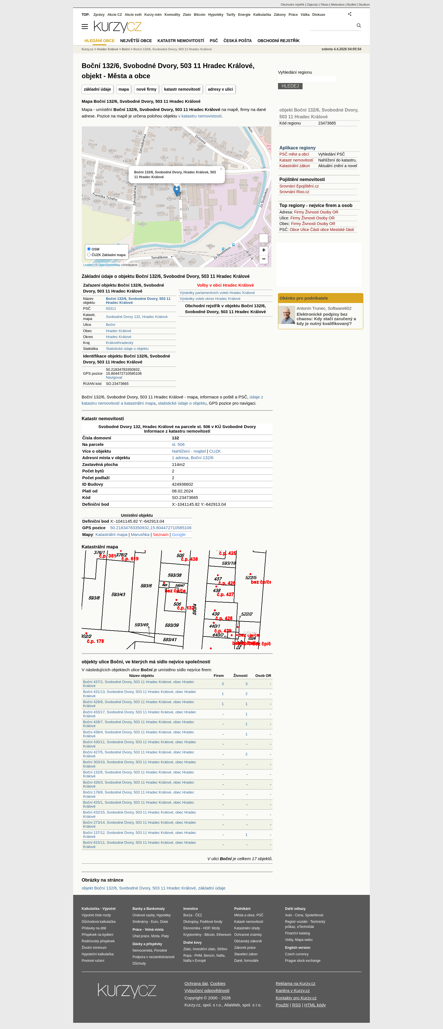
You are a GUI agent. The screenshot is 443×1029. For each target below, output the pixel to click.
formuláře (251, 961)
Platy (165, 936)
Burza (187, 915)
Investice (190, 909)
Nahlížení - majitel (189, 451)
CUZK (215, 451)
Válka (305, 15)
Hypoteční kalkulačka (98, 954)
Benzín (209, 956)
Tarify (230, 15)
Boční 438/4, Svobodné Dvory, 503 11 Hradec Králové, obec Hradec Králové (138, 734)
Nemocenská (142, 950)
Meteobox (338, 4)
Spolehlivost (314, 915)
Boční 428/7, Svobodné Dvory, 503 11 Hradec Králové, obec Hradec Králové (138, 724)
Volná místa (154, 930)
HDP (206, 928)
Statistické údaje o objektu (127, 348)
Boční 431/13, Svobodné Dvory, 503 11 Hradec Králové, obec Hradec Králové (139, 694)
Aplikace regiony (297, 147)
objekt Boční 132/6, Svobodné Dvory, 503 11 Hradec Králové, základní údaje (153, 888)
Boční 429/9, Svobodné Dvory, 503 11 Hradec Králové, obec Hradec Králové (138, 704)
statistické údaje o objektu (182, 403)
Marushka (140, 534)
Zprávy (99, 15)
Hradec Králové (118, 331)
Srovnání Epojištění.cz (299, 186)
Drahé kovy (192, 943)
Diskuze (318, 15)
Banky (138, 909)
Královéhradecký (119, 343)
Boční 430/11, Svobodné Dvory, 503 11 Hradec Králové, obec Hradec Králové (139, 744)
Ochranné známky (248, 935)
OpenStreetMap (109, 265)
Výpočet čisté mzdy (96, 915)
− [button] (264, 259)
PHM (198, 956)
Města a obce (244, 915)
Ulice (304, 229)
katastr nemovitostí (182, 89)
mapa (124, 89)
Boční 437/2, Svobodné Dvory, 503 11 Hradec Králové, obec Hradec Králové (138, 684)
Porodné (160, 950)
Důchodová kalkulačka (99, 922)
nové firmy (146, 89)
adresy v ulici (220, 89)
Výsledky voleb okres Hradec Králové (210, 299)
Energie (244, 15)
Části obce (319, 229)
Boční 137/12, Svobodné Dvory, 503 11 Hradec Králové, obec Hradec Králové (139, 834)
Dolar (164, 922)
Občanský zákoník (248, 941)
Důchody (139, 963)
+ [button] (264, 251)
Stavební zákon (246, 954)
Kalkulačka (262, 15)
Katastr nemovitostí (296, 160)
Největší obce (136, 40)
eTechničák (305, 927)
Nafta (220, 956)
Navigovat (114, 377)
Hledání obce (99, 40)
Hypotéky (215, 15)
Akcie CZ (114, 15)
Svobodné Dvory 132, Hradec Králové (137, 317)
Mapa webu (303, 940)
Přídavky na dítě (94, 928)
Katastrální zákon (294, 165)
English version (297, 948)
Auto (288, 915)
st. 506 (178, 444)
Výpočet (109, 909)
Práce (293, 15)
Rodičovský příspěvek (98, 941)
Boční (110, 324)
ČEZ (198, 915)
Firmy (299, 212)
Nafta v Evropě (194, 961)
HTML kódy (315, 1004)
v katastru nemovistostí (200, 116)
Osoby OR (329, 212)
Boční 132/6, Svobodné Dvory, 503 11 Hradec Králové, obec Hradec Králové (138, 774)
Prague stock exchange (302, 961)
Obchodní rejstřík (293, 4)
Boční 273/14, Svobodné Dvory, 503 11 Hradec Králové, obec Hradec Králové (139, 824)
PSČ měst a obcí (294, 154)
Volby (289, 940)
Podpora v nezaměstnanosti (154, 957)
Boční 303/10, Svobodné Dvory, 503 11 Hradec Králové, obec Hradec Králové (139, 764)
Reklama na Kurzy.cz (296, 983)
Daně (238, 961)
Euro (154, 922)
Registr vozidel (296, 922)
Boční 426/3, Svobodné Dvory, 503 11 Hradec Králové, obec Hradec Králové (138, 784)
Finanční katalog (297, 933)
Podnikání (242, 909)
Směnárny (140, 922)
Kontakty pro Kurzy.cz (296, 997)
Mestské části (342, 229)
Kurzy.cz (87, 49)
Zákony (280, 15)
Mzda (155, 936)
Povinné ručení (93, 961)
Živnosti (312, 212)
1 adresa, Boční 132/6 (193, 457)
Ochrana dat (196, 983)
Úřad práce (141, 936)
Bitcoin (199, 15)
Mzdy (216, 928)
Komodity (172, 15)
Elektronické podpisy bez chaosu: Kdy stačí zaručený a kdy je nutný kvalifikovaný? (326, 318)
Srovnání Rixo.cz (294, 191)
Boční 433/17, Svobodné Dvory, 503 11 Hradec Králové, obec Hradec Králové (139, 714)
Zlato (187, 15)
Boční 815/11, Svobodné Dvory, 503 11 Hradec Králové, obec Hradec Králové (139, 844)
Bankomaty (155, 909)
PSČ (214, 40)
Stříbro (222, 949)
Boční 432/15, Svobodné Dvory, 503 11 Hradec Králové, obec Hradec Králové (139, 814)
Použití (282, 1004)
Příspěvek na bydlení (97, 935)
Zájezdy (312, 4)
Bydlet (351, 4)
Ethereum (223, 935)
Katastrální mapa (111, 534)
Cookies (217, 983)
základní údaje (97, 89)
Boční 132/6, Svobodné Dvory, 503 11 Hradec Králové (172, 49)
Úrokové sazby (144, 915)
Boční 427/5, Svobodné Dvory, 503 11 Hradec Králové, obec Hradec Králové (138, 754)
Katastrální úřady (247, 928)
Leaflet (88, 265)
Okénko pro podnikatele (304, 298)
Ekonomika (191, 928)
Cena (299, 915)
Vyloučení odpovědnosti (206, 990)
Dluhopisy (190, 922)
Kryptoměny (192, 935)
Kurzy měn (153, 15)
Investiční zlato (204, 949)
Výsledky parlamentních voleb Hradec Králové (217, 293)
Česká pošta (237, 40)
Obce (294, 229)
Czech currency (297, 954)
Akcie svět (133, 15)
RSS (296, 1004)
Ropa (187, 956)
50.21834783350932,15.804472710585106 (151, 527)
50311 (111, 308)
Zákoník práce (245, 948)
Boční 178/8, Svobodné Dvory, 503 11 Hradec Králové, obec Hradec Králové (138, 794)
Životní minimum (94, 948)
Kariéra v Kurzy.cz (293, 990)
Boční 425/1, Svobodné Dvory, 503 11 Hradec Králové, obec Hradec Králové (138, 804)
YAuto (324, 4)
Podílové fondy (211, 922)
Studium (364, 4)
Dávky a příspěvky (147, 944)
